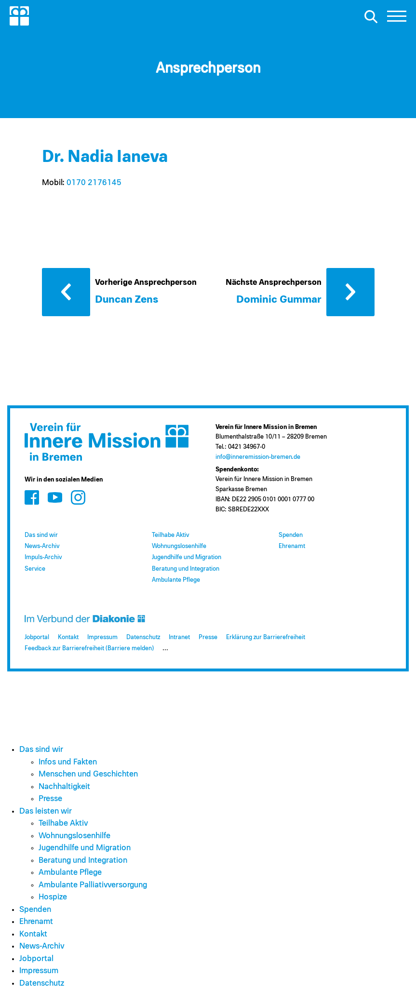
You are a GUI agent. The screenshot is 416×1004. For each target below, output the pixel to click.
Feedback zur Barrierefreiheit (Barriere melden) (89, 648)
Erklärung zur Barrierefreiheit (265, 637)
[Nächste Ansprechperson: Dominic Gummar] (300, 291)
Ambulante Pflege (176, 580)
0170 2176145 (94, 183)
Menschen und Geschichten (88, 774)
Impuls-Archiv (43, 557)
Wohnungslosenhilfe (179, 546)
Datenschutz (143, 637)
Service (35, 569)
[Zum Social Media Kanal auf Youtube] (55, 497)
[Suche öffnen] (370, 16)
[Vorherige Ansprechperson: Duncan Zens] (125, 291)
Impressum (102, 637)
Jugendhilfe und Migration (186, 557)
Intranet (179, 637)
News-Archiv (42, 546)
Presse (208, 637)
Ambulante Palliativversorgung (93, 885)
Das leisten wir (45, 811)
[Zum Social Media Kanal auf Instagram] (78, 497)
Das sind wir (41, 535)
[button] (396, 19)
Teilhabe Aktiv (170, 535)
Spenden (291, 535)
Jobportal (37, 637)
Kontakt (68, 637)
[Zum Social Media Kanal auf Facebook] (32, 497)
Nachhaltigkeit (64, 787)
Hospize (53, 897)
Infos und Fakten (68, 762)
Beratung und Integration (185, 569)
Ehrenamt (292, 546)
